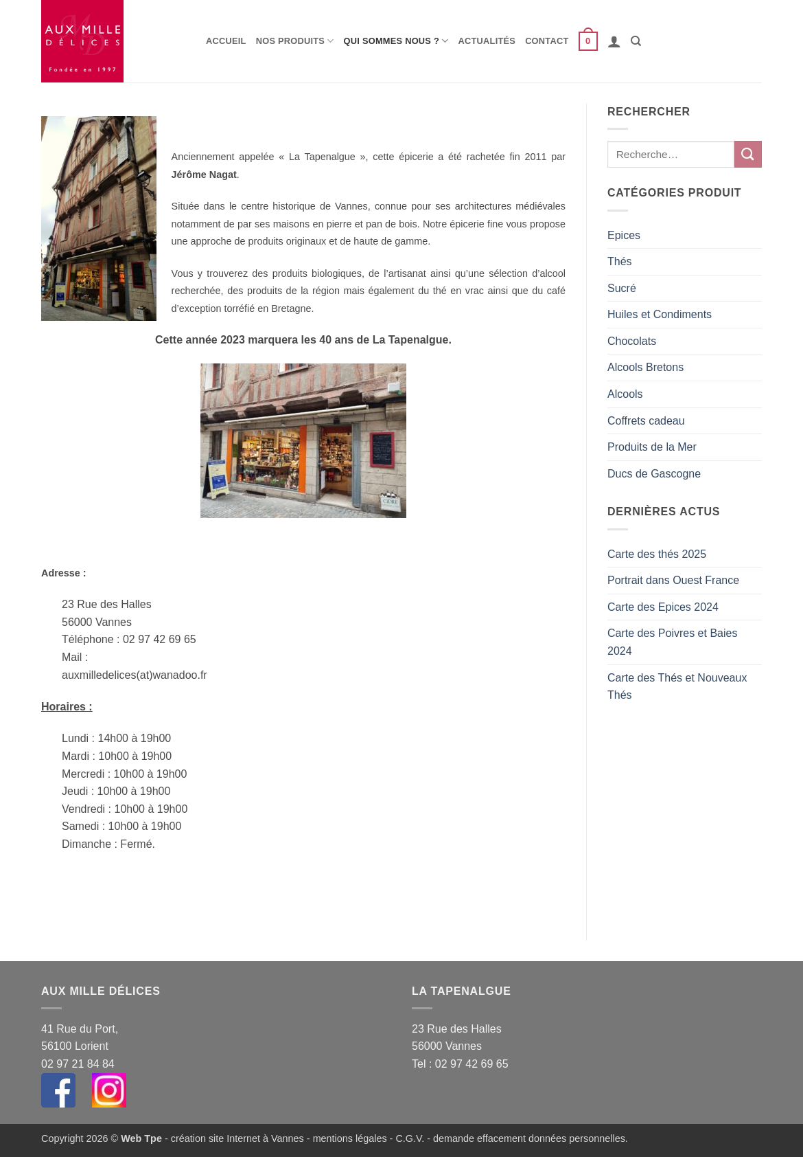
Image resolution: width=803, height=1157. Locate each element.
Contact (546, 41)
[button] (588, 41)
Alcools (625, 394)
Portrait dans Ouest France (673, 580)
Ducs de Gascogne (654, 474)
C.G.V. (409, 1138)
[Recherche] (636, 41)
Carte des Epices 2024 (663, 607)
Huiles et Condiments (659, 314)
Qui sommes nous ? (396, 40)
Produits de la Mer (652, 447)
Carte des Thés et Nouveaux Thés (677, 686)
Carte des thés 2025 (656, 554)
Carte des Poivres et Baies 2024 (672, 642)
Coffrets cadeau (646, 421)
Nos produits (295, 40)
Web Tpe (141, 1138)
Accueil (226, 41)
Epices (623, 235)
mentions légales (350, 1138)
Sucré (621, 288)
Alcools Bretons (645, 367)
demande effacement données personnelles (529, 1138)
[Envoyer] (748, 154)
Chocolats (631, 341)
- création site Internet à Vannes (233, 1138)
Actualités (487, 41)
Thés (619, 261)
